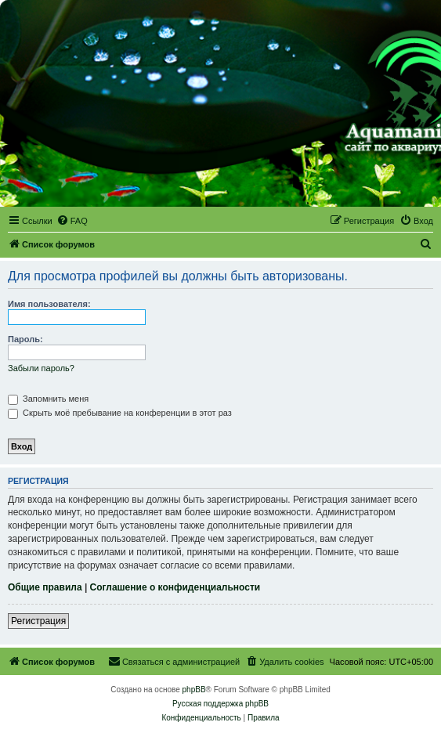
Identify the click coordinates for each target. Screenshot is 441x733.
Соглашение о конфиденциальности (175, 587)
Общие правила (45, 587)
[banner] (220, 104)
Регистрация (38, 621)
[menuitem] (72, 220)
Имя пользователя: (49, 304)
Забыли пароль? (41, 368)
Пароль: (25, 339)
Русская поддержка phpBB (220, 703)
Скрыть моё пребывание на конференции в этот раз (120, 412)
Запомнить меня (48, 398)
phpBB (194, 689)
